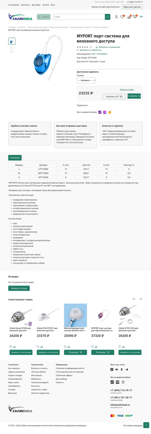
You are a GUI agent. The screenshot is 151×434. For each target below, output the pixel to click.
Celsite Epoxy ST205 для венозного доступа (20, 334)
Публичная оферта (64, 380)
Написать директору (40, 398)
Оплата (45, 5)
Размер (80, 75)
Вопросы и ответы (39, 373)
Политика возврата (39, 388)
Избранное (36, 384)
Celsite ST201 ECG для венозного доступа (128, 334)
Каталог (22, 27)
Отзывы (11, 395)
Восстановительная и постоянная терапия (48, 27)
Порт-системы (100, 27)
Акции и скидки (15, 380)
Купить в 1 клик (118, 95)
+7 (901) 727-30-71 (121, 402)
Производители (15, 384)
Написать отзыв (19, 293)
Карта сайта (13, 388)
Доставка (36, 5)
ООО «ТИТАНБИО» (100, 54)
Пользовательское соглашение (70, 377)
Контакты (25, 5)
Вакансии (12, 398)
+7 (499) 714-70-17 (135, 2)
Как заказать (14, 373)
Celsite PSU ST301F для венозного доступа (47, 334)
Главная (12, 27)
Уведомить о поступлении (21, 357)
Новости (59, 388)
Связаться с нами (39, 395)
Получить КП (92, 101)
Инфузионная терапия (80, 27)
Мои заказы (36, 380)
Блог (53, 5)
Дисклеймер (61, 384)
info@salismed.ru (120, 410)
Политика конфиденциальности (70, 373)
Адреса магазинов (16, 377)
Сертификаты (14, 391)
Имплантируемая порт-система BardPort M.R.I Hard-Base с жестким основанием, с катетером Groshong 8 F (75, 334)
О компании (13, 5)
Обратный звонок (132, 7)
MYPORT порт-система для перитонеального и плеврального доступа (101, 334)
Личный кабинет (38, 377)
